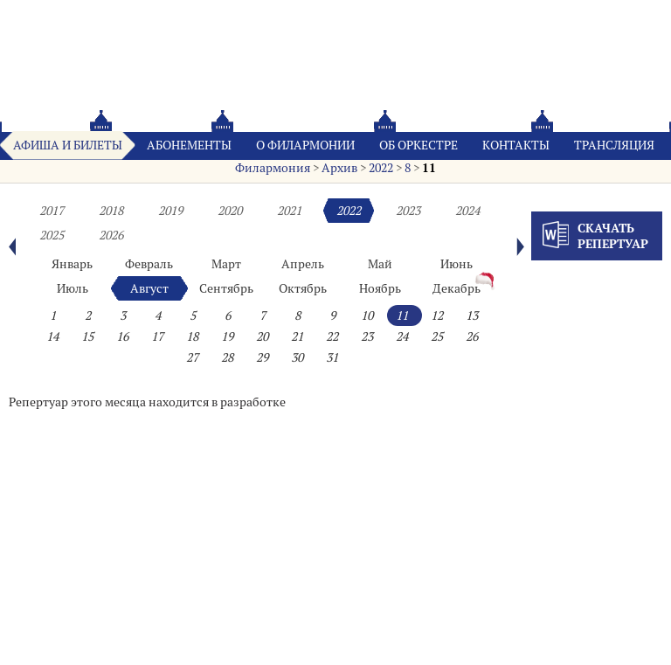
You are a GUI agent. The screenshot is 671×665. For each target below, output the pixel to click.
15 (87, 336)
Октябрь (303, 288)
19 (227, 336)
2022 (381, 168)
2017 (51, 210)
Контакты (516, 145)
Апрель (302, 264)
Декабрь (456, 288)
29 (262, 357)
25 (437, 336)
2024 (467, 210)
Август (149, 288)
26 (472, 336)
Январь (72, 264)
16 (122, 336)
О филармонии (305, 145)
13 (472, 315)
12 (437, 315)
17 (157, 336)
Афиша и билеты (67, 145)
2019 (170, 210)
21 (297, 336)
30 (297, 357)
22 (332, 336)
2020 (230, 210)
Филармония (272, 168)
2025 (51, 235)
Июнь (456, 264)
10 (367, 315)
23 (367, 336)
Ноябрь (380, 288)
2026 (111, 235)
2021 (289, 210)
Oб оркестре (418, 145)
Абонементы (189, 145)
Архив (339, 168)
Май (380, 264)
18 (192, 336)
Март (226, 264)
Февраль (149, 264)
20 (262, 336)
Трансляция (614, 145)
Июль (72, 288)
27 (192, 357)
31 (332, 357)
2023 (408, 210)
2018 (111, 210)
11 (429, 168)
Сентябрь (226, 288)
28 (227, 357)
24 (402, 336)
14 (52, 336)
